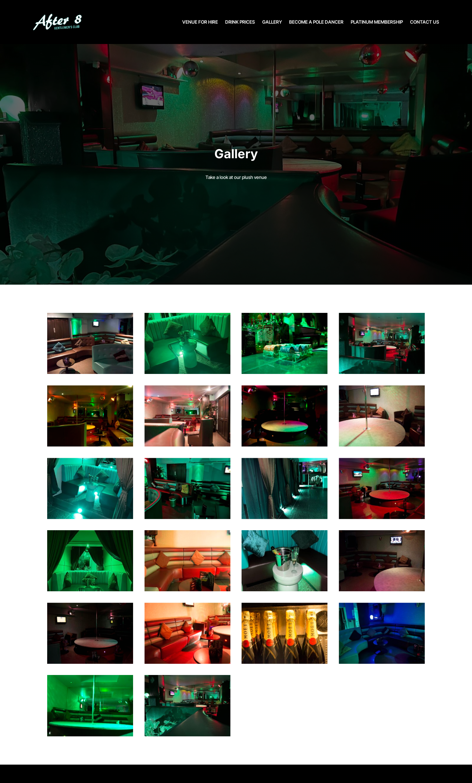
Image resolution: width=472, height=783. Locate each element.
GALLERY (272, 22)
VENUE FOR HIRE (200, 22)
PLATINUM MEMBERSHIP (377, 22)
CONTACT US (424, 22)
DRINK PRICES (240, 22)
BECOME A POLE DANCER (316, 22)
